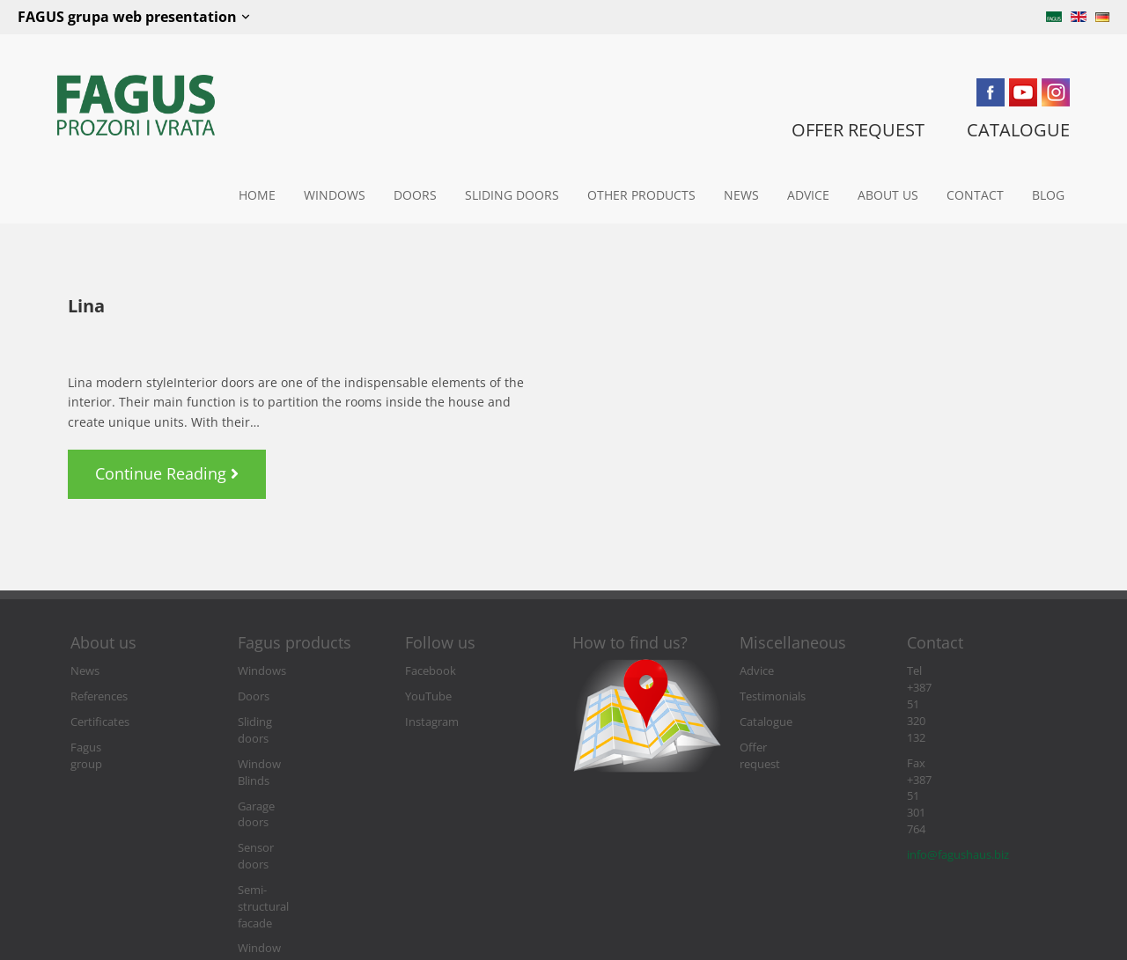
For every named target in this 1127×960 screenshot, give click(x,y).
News (741, 195)
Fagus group (103, 747)
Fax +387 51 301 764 (958, 696)
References (99, 696)
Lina (86, 306)
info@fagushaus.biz (958, 722)
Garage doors (273, 773)
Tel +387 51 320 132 (956, 670)
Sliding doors (512, 195)
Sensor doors (272, 798)
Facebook (430, 670)
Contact (975, 195)
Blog (1048, 195)
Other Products (641, 195)
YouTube (428, 696)
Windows (334, 195)
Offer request (775, 747)
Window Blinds (276, 747)
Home (257, 195)
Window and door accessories (285, 858)
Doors (415, 195)
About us (888, 195)
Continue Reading (172, 467)
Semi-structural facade (296, 824)
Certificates (99, 722)
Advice (808, 195)
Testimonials (773, 696)
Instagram (432, 722)
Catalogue (766, 722)
